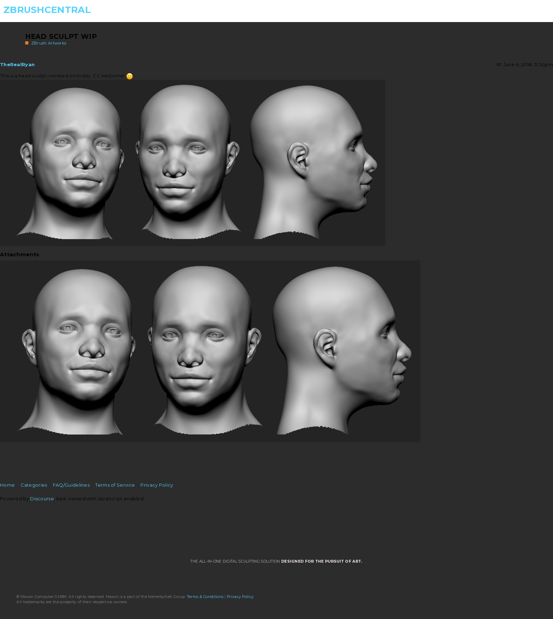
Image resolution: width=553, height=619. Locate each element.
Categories (34, 485)
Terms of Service (115, 485)
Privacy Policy (156, 485)
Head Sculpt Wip (61, 36)
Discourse (42, 498)
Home (7, 485)
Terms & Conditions (205, 596)
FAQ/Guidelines (71, 485)
